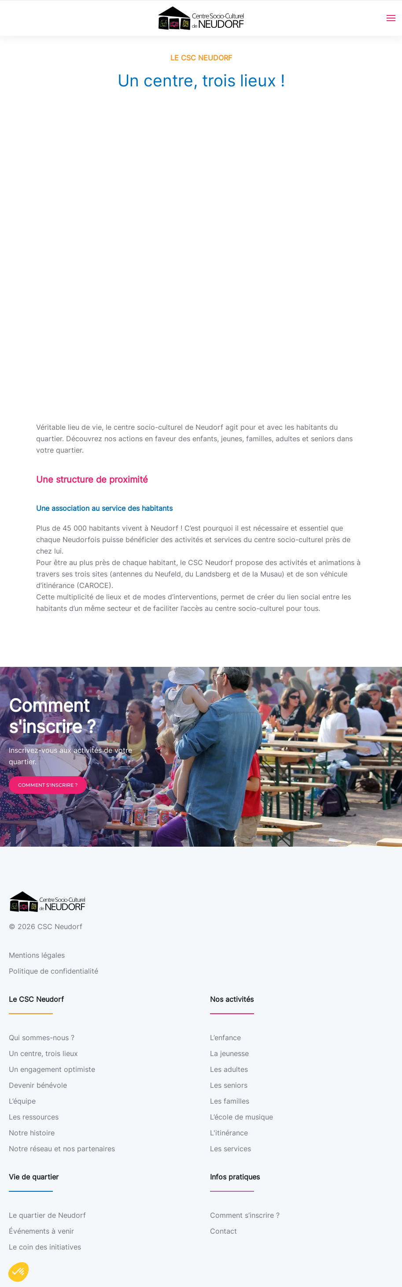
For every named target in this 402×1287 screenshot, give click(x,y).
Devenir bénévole (38, 1085)
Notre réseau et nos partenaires (62, 1148)
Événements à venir (41, 1231)
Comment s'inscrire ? (47, 785)
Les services (230, 1148)
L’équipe (22, 1101)
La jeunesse (229, 1053)
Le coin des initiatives (45, 1246)
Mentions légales (37, 955)
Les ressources (34, 1116)
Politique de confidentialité (53, 971)
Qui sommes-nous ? (41, 1037)
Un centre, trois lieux (43, 1053)
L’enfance (225, 1037)
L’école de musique (241, 1116)
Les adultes (229, 1069)
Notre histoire (32, 1132)
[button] (18, 1272)
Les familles (229, 1101)
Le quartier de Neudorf (47, 1215)
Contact (223, 1231)
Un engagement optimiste (52, 1069)
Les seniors (228, 1085)
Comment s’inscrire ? (245, 1215)
